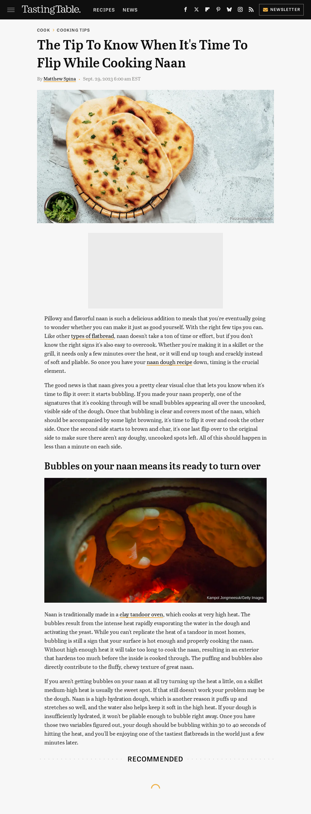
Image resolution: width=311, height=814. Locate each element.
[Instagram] (240, 11)
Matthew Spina (59, 78)
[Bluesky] (229, 11)
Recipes (104, 9)
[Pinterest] (218, 11)
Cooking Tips (73, 30)
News (130, 9)
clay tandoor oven (141, 614)
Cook (43, 30)
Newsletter (281, 9)
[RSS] (251, 11)
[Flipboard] (207, 11)
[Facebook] (186, 11)
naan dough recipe (169, 362)
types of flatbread (92, 335)
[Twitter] (196, 11)
